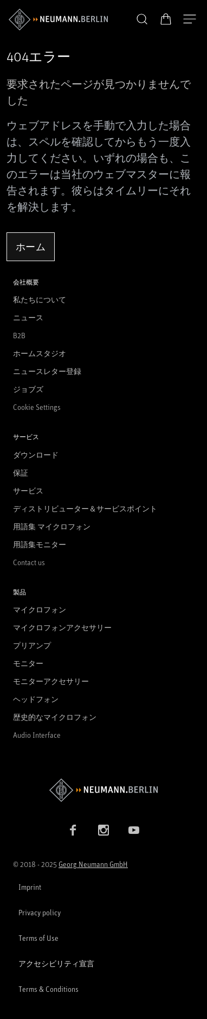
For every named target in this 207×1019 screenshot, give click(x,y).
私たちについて (39, 299)
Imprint (29, 886)
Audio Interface (37, 734)
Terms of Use (38, 937)
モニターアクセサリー (51, 681)
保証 (20, 472)
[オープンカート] (165, 19)
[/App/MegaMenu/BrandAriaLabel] (58, 19)
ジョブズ (28, 389)
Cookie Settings (37, 407)
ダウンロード (36, 454)
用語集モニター (39, 544)
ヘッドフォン (36, 699)
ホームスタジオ (39, 353)
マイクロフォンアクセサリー (62, 627)
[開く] (189, 19)
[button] (142, 19)
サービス (28, 490)
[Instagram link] (103, 830)
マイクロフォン (39, 609)
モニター (28, 663)
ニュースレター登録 (47, 371)
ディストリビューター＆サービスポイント (85, 508)
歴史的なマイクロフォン (54, 716)
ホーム (31, 246)
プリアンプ (32, 645)
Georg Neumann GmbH (93, 864)
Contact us (29, 562)
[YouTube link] (134, 830)
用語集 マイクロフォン (51, 526)
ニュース (28, 317)
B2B (19, 335)
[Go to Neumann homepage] (103, 790)
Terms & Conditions (48, 988)
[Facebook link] (73, 830)
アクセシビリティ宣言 (56, 963)
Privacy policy (39, 912)
